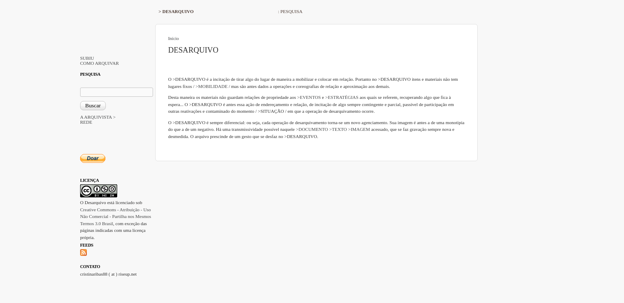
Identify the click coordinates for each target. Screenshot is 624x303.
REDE (86, 122)
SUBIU (87, 58)
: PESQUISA (290, 11)
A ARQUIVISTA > (98, 117)
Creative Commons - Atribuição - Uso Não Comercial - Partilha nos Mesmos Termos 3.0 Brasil (115, 216)
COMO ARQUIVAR (99, 63)
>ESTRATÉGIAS (341, 97)
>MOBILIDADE (212, 86)
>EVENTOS (309, 97)
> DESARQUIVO (176, 11)
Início (173, 38)
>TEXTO (338, 129)
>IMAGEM (359, 129)
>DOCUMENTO (312, 129)
